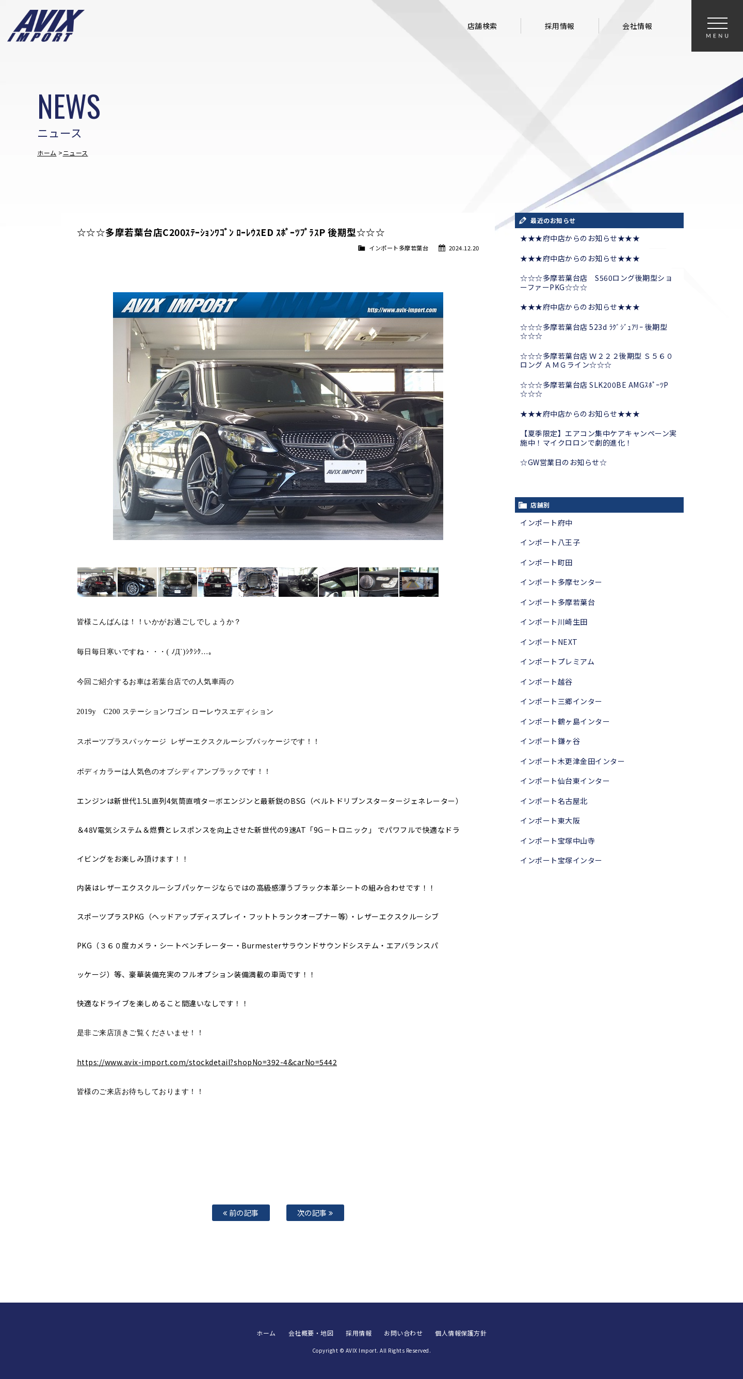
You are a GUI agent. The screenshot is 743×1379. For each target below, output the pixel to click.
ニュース (75, 152)
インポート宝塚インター (561, 860)
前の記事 (241, 1212)
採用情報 (560, 26)
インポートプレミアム (557, 661)
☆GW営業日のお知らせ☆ (563, 462)
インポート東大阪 (550, 820)
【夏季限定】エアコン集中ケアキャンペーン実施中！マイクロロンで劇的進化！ (598, 438)
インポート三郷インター (561, 701)
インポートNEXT (549, 642)
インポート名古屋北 (554, 801)
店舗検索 (482, 26)
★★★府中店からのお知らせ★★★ (580, 238)
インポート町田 (546, 562)
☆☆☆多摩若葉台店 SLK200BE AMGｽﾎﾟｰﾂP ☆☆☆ (594, 389)
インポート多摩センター (561, 582)
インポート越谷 (546, 681)
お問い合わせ (403, 1332)
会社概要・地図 (311, 1332)
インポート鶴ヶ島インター (565, 721)
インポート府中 (546, 522)
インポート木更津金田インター (572, 761)
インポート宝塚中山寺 (557, 840)
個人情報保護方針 (461, 1332)
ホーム (47, 152)
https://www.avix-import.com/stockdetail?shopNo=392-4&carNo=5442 (207, 1062)
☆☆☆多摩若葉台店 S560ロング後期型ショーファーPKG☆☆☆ (596, 282)
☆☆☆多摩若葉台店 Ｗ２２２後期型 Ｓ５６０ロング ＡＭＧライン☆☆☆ (596, 360)
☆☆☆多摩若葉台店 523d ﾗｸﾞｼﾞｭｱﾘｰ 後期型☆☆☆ (593, 331)
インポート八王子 (550, 542)
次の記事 (315, 1212)
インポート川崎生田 (554, 621)
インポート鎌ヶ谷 (550, 741)
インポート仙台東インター (565, 780)
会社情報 (637, 26)
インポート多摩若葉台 (398, 248)
